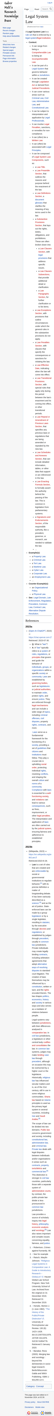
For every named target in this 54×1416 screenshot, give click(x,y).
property (44, 1165)
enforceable (40, 871)
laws (49, 790)
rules (34, 654)
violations (40, 799)
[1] (41, 883)
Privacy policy (30, 1402)
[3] (39, 1118)
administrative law (40, 1143)
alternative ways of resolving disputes (39, 967)
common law (44, 1049)
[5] (46, 1230)
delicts (39, 1168)
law (41, 27)
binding (40, 1055)
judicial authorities (42, 689)
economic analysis (40, 1227)
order (44, 693)
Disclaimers (29, 1407)
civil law (35, 1036)
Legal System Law (36, 32)
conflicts (44, 774)
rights (41, 696)
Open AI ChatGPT (37, 631)
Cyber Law (38, 570)
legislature (36, 916)
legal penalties (43, 816)
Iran (33, 1116)
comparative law (39, 1032)
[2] (40, 902)
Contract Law (39, 607)
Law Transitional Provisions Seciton (43, 381)
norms (35, 783)
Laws (45, 676)
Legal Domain (40, 597)
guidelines (42, 748)
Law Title (41, 167)
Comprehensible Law (41, 52)
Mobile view (39, 1407)
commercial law (39, 1171)
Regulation (46, 601)
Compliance (37, 790)
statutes (45, 922)
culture (41, 780)
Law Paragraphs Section (43, 293)
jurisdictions (45, 1023)
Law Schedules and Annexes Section (43, 455)
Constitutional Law (40, 108)
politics (46, 996)
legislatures (44, 686)
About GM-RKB (43, 1402)
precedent (43, 938)
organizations (38, 670)
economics (37, 999)
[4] (47, 1171)
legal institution (44, 38)
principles (36, 657)
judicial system (44, 828)
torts (34, 1168)
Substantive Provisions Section (41, 222)
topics (47, 712)
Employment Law (42, 577)
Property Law (39, 556)
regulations (42, 654)
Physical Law (39, 594)
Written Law (37, 140)
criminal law (41, 1146)
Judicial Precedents (40, 88)
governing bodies (39, 683)
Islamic (47, 1100)
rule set (28, 35)
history (46, 999)
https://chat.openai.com (39, 637)
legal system (31, 38)
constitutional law (39, 1139)
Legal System (38, 69)
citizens (35, 751)
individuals (36, 667)
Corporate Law (40, 573)
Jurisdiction (44, 75)
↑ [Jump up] (32, 1247)
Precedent (33, 604)
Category (30, 1386)
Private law (37, 1149)
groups (45, 667)
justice (41, 699)
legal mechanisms (40, 705)
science (35, 903)
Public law (45, 1130)
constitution (37, 986)
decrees (43, 929)
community (37, 676)
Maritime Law (39, 567)
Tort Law (37, 563)
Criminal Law (37, 98)
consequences (38, 806)
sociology (40, 1230)
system (45, 651)
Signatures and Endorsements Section (42, 520)
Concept (40, 1386)
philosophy (43, 1224)
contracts (42, 725)
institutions (36, 754)
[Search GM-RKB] (47, 9)
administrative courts (41, 1191)
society (42, 673)
